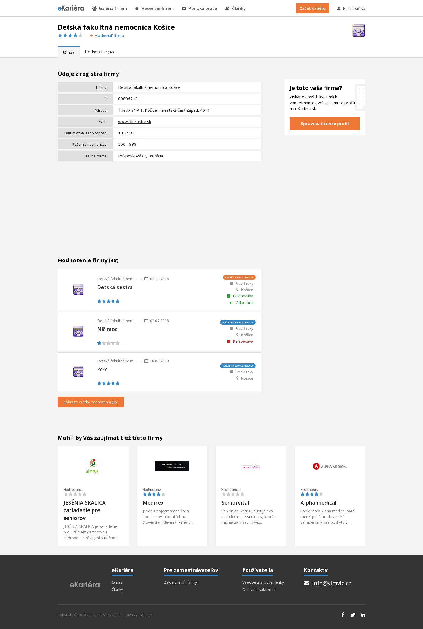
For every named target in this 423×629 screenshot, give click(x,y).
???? (102, 369)
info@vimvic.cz (327, 583)
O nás (69, 52)
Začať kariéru (313, 8)
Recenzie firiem (154, 8)
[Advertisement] (159, 203)
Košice (247, 289)
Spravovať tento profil (325, 124)
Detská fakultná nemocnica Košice (117, 278)
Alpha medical (318, 502)
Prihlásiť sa (351, 8)
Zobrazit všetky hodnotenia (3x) (90, 401)
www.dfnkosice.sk (134, 121)
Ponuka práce (199, 8)
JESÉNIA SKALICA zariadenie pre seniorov (85, 510)
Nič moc (107, 329)
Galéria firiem (109, 8)
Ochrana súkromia (258, 589)
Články (235, 8)
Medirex (153, 502)
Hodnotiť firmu (106, 35)
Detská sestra (115, 287)
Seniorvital (235, 502)
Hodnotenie (99, 51)
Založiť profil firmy (180, 582)
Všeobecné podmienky (263, 582)
